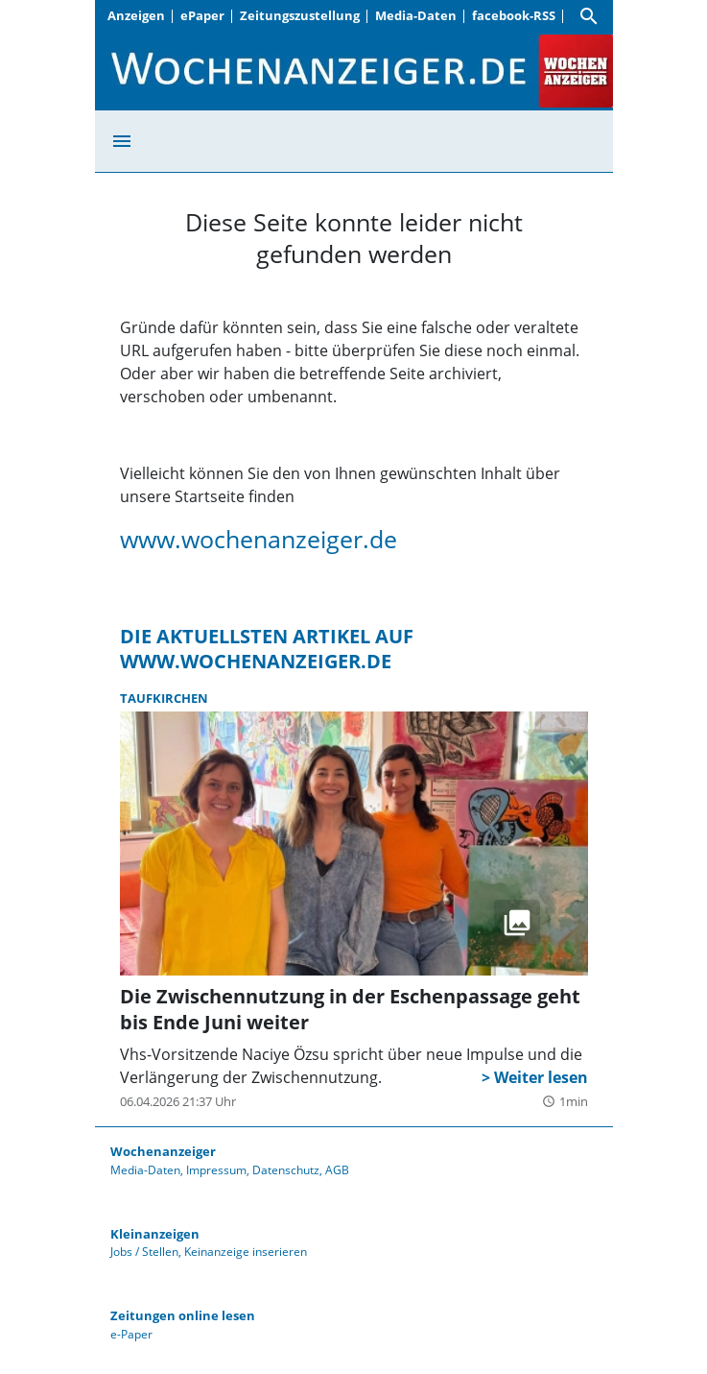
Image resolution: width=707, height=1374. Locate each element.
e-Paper (131, 1334)
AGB (337, 1170)
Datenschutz (285, 1170)
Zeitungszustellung (300, 15)
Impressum (216, 1170)
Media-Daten (416, 15)
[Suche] (589, 16)
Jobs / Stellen (144, 1251)
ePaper (202, 15)
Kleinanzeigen (155, 1233)
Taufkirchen (164, 698)
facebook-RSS (513, 15)
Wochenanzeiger (163, 1151)
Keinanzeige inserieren (245, 1251)
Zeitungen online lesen (182, 1315)
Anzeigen (136, 15)
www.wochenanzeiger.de (258, 538)
